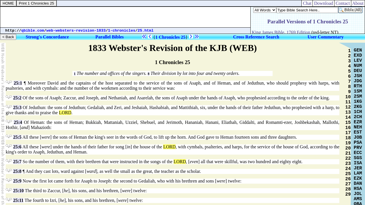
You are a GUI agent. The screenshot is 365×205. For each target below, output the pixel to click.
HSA (358, 188)
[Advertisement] (125, 17)
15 (348, 122)
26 (348, 179)
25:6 (17, 146)
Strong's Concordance (47, 36)
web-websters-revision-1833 (76, 30)
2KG (358, 106)
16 (348, 127)
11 (348, 102)
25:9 (17, 181)
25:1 (18, 83)
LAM (358, 173)
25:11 (18, 200)
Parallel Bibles (110, 36)
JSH (358, 76)
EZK (358, 178)
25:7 (17, 161)
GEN (358, 50)
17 (348, 133)
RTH (358, 86)
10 (348, 97)
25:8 (17, 171)
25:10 (18, 190)
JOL (358, 193)
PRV (358, 147)
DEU (358, 70)
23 (348, 163)
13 (348, 112)
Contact (342, 3)
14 (348, 117)
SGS (358, 158)
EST (358, 132)
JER (358, 168)
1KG (358, 101)
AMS (358, 199)
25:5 (17, 137)
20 (348, 148)
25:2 (17, 97)
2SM (358, 96)
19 (348, 143)
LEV (358, 60)
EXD (358, 55)
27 (348, 184)
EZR (358, 122)
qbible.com (32, 30)
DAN (358, 183)
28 (348, 189)
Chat (307, 3)
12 (348, 107)
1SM (358, 91)
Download (323, 3)
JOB (358, 137)
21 (348, 153)
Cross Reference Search (256, 36)
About (358, 3)
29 (348, 194)
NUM (358, 65)
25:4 (18, 122)
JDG (358, 81)
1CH (358, 111)
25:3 (17, 107)
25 (348, 174)
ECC (358, 152)
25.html (146, 30)
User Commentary (326, 36)
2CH (358, 117)
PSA (358, 142)
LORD (65, 112)
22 (348, 158)
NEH (358, 127)
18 (348, 138)
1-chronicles (121, 30)
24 (348, 168)
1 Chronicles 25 (170, 37)
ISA (358, 163)
